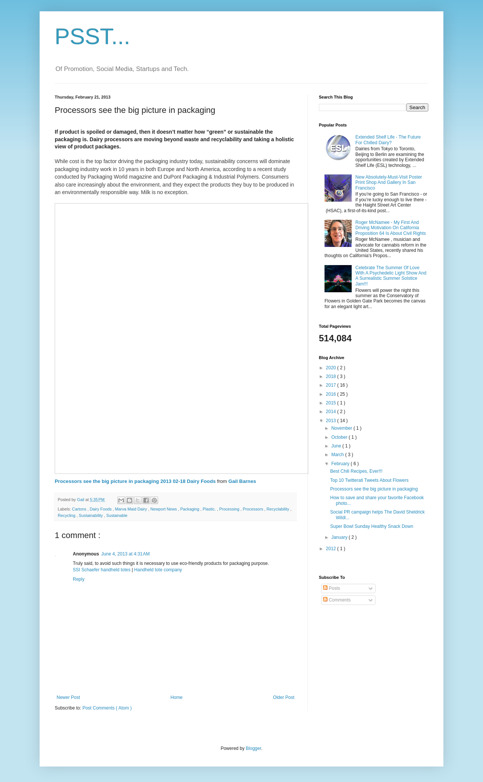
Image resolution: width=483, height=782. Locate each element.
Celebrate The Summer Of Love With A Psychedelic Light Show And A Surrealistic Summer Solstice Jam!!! (390, 276)
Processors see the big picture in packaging (374, 489)
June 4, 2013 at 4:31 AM (125, 554)
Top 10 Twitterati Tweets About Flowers (369, 480)
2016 (331, 394)
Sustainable (116, 515)
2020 (331, 367)
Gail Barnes (242, 481)
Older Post (283, 697)
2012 (331, 548)
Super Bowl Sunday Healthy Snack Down (371, 526)
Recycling (67, 515)
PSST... (92, 36)
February (341, 463)
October (340, 437)
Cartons (80, 509)
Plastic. (210, 509)
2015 (331, 403)
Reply (79, 579)
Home (177, 697)
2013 (331, 420)
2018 (331, 376)
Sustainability (91, 515)
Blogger (253, 748)
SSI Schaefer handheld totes (102, 569)
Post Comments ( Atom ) (107, 708)
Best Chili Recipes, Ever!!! (356, 471)
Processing (229, 509)
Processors (253, 509)
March (338, 454)
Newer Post (68, 697)
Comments (337, 600)
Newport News (164, 509)
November (342, 428)
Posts (331, 588)
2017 (331, 385)
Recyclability (278, 509)
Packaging (190, 509)
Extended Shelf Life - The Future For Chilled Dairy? (388, 139)
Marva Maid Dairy (131, 509)
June (336, 446)
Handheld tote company (158, 569)
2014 (331, 411)
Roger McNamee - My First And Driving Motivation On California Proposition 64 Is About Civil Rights (390, 228)
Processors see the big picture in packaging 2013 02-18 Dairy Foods (135, 481)
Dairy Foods (101, 509)
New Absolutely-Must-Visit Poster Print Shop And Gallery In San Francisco (388, 182)
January (340, 537)
